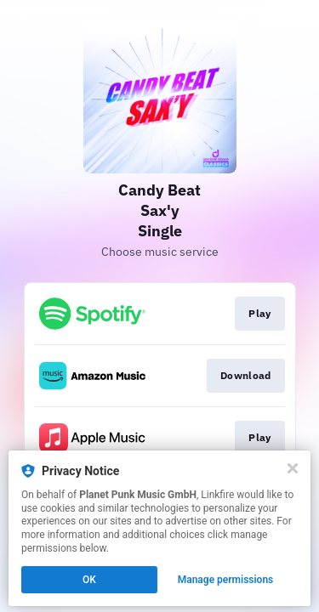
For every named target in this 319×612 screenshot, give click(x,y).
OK (89, 580)
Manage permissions (226, 580)
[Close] (292, 468)
